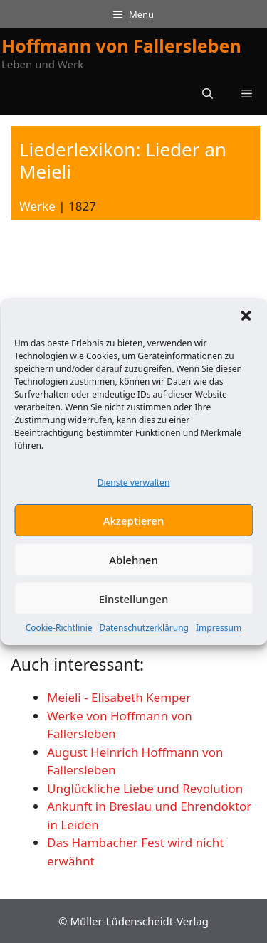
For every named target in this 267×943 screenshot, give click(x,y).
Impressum (218, 636)
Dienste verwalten (134, 491)
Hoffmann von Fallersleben (121, 45)
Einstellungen (134, 607)
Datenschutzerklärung (144, 636)
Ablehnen (133, 568)
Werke (37, 206)
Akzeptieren (133, 529)
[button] (246, 324)
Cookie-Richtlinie (59, 636)
